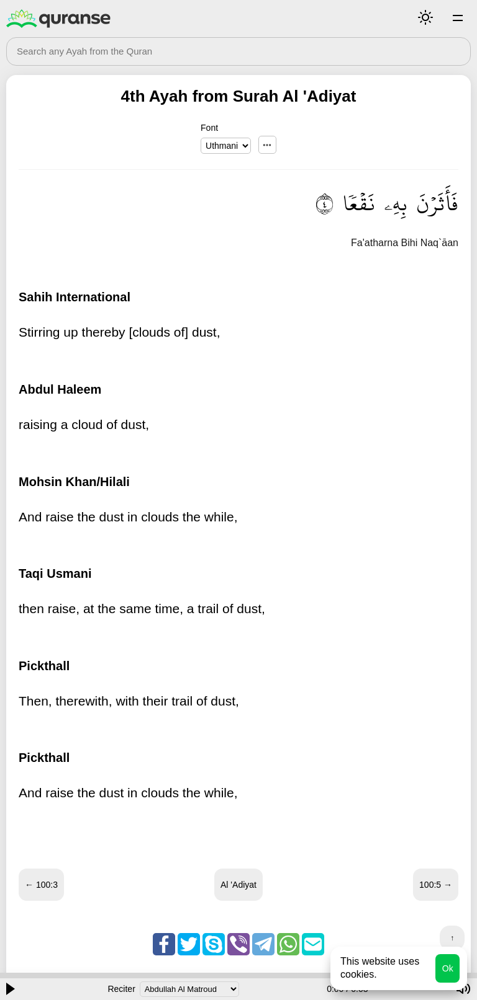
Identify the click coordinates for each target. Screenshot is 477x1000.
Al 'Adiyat (238, 885)
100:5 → (435, 885)
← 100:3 (41, 885)
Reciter (121, 989)
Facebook (164, 944)
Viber (238, 944)
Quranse (58, 18)
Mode (425, 17)
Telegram (263, 944)
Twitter (189, 944)
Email (313, 944)
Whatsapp (288, 944)
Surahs (458, 17)
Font (209, 128)
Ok (447, 968)
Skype (213, 944)
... (267, 145)
